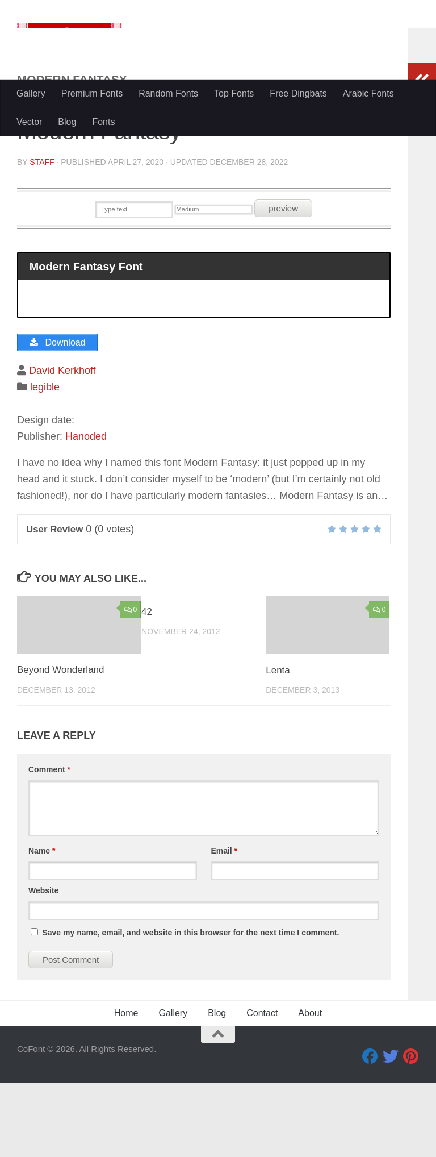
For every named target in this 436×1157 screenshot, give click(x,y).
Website (43, 964)
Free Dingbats (298, 93)
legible (45, 461)
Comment (49, 843)
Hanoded (86, 510)
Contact (262, 1087)
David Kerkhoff (62, 444)
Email (224, 924)
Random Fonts (168, 93)
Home (126, 1087)
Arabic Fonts (368, 93)
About (310, 1087)
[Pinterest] (411, 1130)
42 (146, 685)
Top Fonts (234, 93)
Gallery (30, 93)
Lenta (278, 743)
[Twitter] (391, 1130)
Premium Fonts (92, 93)
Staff (42, 235)
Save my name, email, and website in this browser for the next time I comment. (190, 1006)
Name (41, 924)
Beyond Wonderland (60, 743)
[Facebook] (370, 1130)
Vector (29, 122)
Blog (67, 122)
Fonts (103, 122)
